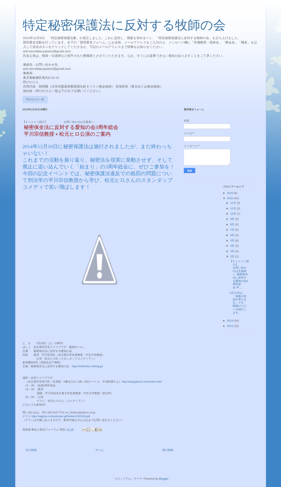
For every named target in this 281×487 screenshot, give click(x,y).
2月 (232, 256)
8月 (232, 224)
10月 (233, 213)
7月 (232, 229)
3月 (232, 251)
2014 (230, 320)
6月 (232, 235)
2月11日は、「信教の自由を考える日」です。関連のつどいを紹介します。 (238, 302)
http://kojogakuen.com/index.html (142, 381)
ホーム (99, 450)
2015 (230, 198)
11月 (233, 208)
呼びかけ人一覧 (35, 99)
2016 (230, 193)
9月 (232, 219)
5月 (232, 240)
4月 (232, 245)
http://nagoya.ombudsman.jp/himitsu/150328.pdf (60, 416)
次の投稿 (31, 450)
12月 (233, 202)
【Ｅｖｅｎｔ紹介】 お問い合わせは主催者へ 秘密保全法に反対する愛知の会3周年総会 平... (242, 274)
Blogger (163, 478)
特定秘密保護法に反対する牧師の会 (124, 25)
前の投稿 (167, 450)
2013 (230, 325)
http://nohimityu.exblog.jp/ (87, 366)
